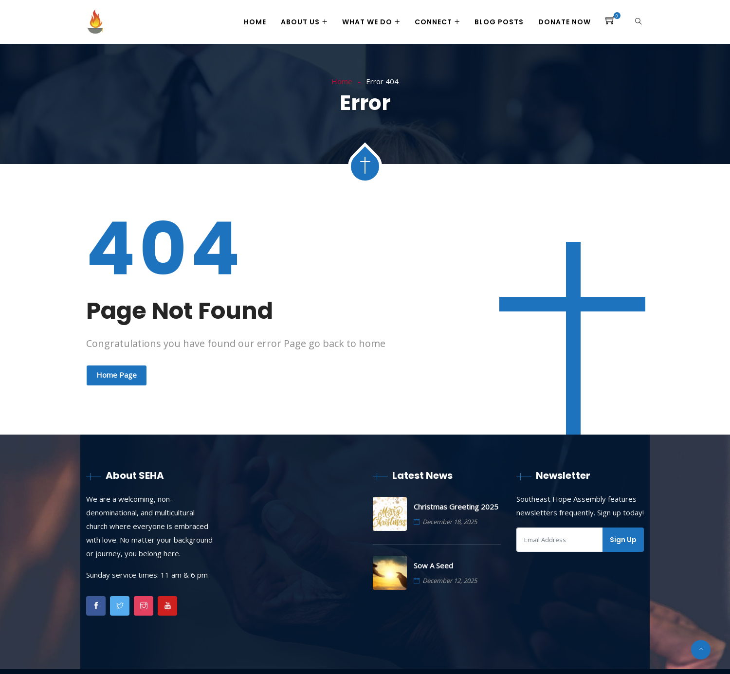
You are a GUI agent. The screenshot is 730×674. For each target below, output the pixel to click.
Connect (433, 22)
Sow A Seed (433, 565)
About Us (300, 22)
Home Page (116, 375)
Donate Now (564, 22)
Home (255, 22)
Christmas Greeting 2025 (456, 506)
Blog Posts (499, 22)
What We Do (367, 22)
